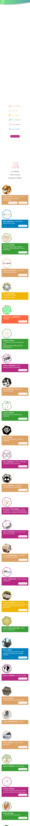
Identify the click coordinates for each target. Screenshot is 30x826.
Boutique (24, 203)
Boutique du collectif (15, 178)
